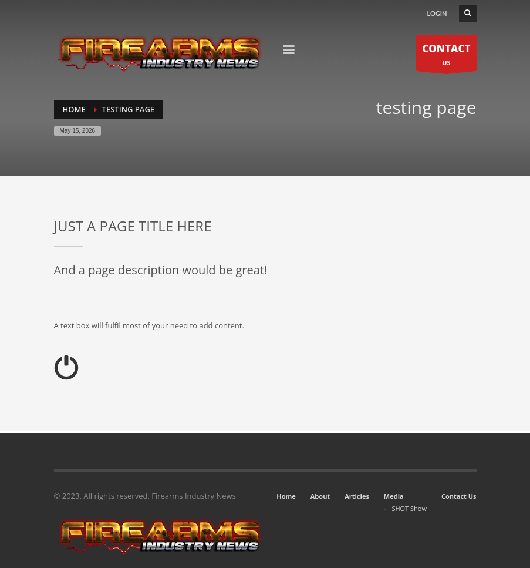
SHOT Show (409, 508)
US (446, 56)
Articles (357, 496)
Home (286, 496)
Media (394, 496)
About (320, 496)
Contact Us (459, 496)
